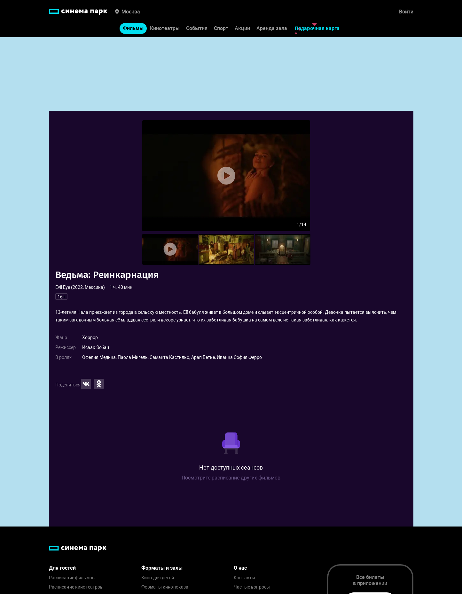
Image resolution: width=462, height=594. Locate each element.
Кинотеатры (165, 28)
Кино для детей (157, 577)
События (197, 28)
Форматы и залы (162, 568)
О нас (240, 568)
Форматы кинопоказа (165, 587)
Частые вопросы (252, 587)
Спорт (221, 28)
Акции (242, 28)
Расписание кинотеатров (76, 587)
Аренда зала (271, 28)
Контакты (244, 577)
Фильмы (133, 28)
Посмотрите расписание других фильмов (231, 478)
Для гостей (62, 568)
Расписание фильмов (72, 577)
